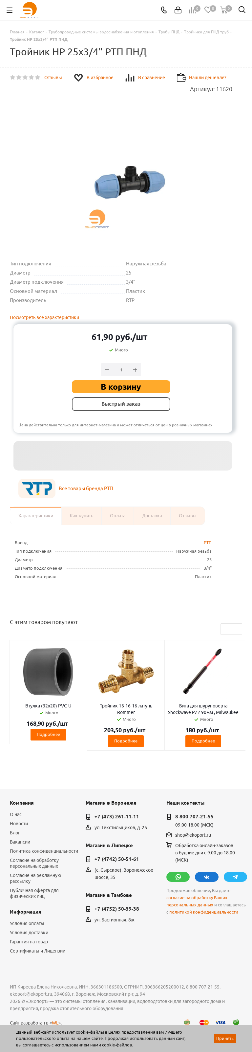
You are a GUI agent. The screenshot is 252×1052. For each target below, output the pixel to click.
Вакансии (20, 842)
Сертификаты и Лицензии (37, 951)
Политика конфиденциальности (44, 851)
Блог (15, 832)
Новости (19, 823)
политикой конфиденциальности (203, 912)
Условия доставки (29, 932)
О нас (16, 814)
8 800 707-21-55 (194, 817)
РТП (208, 542)
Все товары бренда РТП (86, 488)
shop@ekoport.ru (193, 835)
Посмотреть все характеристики (44, 317)
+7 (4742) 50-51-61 (116, 859)
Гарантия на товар (29, 941)
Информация (25, 912)
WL (55, 1022)
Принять (225, 1038)
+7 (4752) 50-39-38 (116, 909)
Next (236, 629)
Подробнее (48, 734)
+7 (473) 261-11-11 (116, 817)
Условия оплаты (27, 923)
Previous (226, 629)
